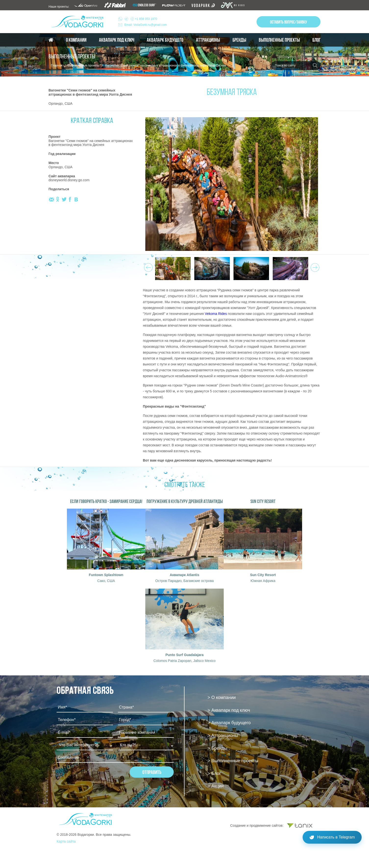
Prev (147, 266)
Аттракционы (208, 40)
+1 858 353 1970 (140, 19)
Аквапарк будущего (165, 40)
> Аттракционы (223, 735)
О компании (76, 40)
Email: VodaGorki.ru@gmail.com (145, 24)
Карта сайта (66, 841)
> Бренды (217, 748)
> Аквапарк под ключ (229, 710)
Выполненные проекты (279, 40)
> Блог (214, 773)
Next (314, 266)
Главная (56, 65)
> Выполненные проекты (233, 760)
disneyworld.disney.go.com (69, 180)
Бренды (239, 40)
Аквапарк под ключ (116, 40)
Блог (316, 40)
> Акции (216, 786)
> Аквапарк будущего (229, 722)
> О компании (222, 697)
